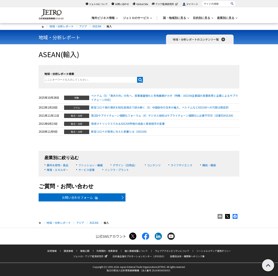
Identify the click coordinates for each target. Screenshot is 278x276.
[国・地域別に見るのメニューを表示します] (175, 18)
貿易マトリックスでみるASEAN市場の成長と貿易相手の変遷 (128, 124)
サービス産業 (86, 170)
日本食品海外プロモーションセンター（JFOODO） (139, 256)
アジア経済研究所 (167, 4)
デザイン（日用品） (125, 165)
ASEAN (96, 26)
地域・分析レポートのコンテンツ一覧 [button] (199, 39)
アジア (83, 26)
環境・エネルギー (57, 170)
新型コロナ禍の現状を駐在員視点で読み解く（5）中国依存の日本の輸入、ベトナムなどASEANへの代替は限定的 (159, 107)
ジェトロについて (98, 4)
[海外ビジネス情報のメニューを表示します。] (104, 18)
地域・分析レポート (61, 26)
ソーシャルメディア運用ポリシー (213, 250)
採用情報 (52, 250)
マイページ (192, 4)
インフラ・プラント (117, 170)
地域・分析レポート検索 (59, 74)
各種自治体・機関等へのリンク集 (187, 256)
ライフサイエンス (181, 165)
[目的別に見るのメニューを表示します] (203, 18)
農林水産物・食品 (57, 165)
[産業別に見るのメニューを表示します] (227, 18)
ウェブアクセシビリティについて (172, 250)
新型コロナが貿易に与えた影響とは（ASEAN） (119, 131)
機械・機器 (209, 165)
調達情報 (68, 250)
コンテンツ (154, 165)
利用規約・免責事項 (107, 250)
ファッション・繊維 (90, 165)
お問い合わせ (122, 4)
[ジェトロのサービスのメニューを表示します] (137, 18)
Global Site (142, 4)
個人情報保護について (136, 250)
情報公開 (84, 250)
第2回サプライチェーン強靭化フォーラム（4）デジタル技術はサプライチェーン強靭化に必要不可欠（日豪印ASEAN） (163, 115)
